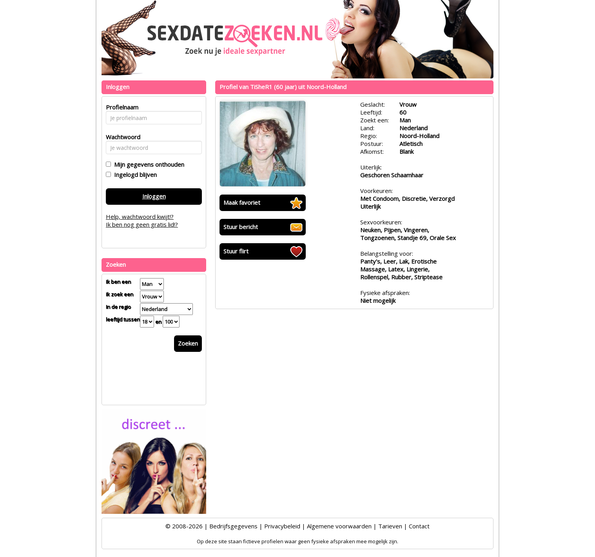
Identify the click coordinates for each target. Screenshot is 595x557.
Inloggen (154, 196)
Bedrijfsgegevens (233, 526)
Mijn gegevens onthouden (147, 164)
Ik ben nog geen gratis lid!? (142, 224)
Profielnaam (121, 107)
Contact (419, 526)
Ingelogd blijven (134, 174)
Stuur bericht (240, 227)
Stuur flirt (236, 251)
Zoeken (188, 343)
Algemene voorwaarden (339, 526)
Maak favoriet (241, 202)
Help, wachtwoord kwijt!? (140, 216)
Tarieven (390, 526)
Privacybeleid (282, 526)
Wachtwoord (121, 137)
